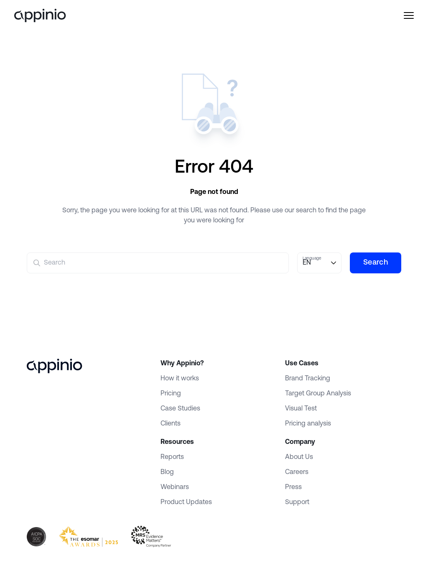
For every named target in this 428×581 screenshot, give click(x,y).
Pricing (170, 393)
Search (375, 263)
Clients (170, 423)
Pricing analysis (308, 423)
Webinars (174, 487)
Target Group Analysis (318, 393)
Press (293, 487)
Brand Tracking (307, 378)
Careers (296, 472)
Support (297, 502)
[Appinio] (53, 15)
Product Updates (186, 502)
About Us (299, 457)
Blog (167, 472)
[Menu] (396, 15)
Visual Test (301, 408)
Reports (172, 457)
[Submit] (36, 263)
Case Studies (180, 408)
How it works (179, 378)
